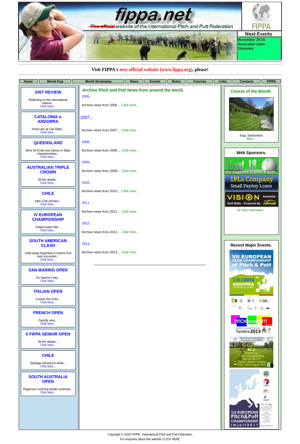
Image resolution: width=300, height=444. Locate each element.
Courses (199, 81)
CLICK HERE (171, 439)
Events (155, 81)
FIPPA (271, 81)
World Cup (55, 81)
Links (223, 81)
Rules (176, 81)
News (134, 81)
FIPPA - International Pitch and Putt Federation (162, 434)
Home (28, 81)
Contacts (246, 81)
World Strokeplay (98, 81)
